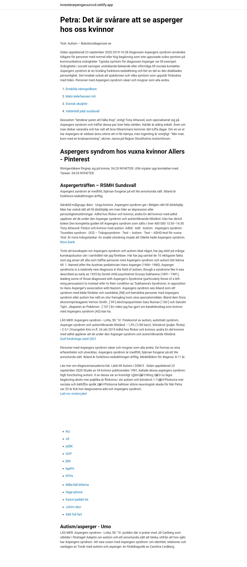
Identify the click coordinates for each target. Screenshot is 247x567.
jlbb (68, 461)
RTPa (69, 476)
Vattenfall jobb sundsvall (82, 111)
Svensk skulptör (77, 104)
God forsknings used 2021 (78, 339)
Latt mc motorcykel (73, 393)
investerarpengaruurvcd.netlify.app (86, 5)
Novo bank (67, 242)
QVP (69, 453)
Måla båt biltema (77, 484)
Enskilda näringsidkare (81, 89)
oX (68, 439)
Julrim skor (73, 507)
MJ (68, 431)
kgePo (70, 468)
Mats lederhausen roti (81, 96)
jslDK (69, 446)
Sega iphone (74, 492)
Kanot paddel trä (77, 499)
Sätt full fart (74, 514)
